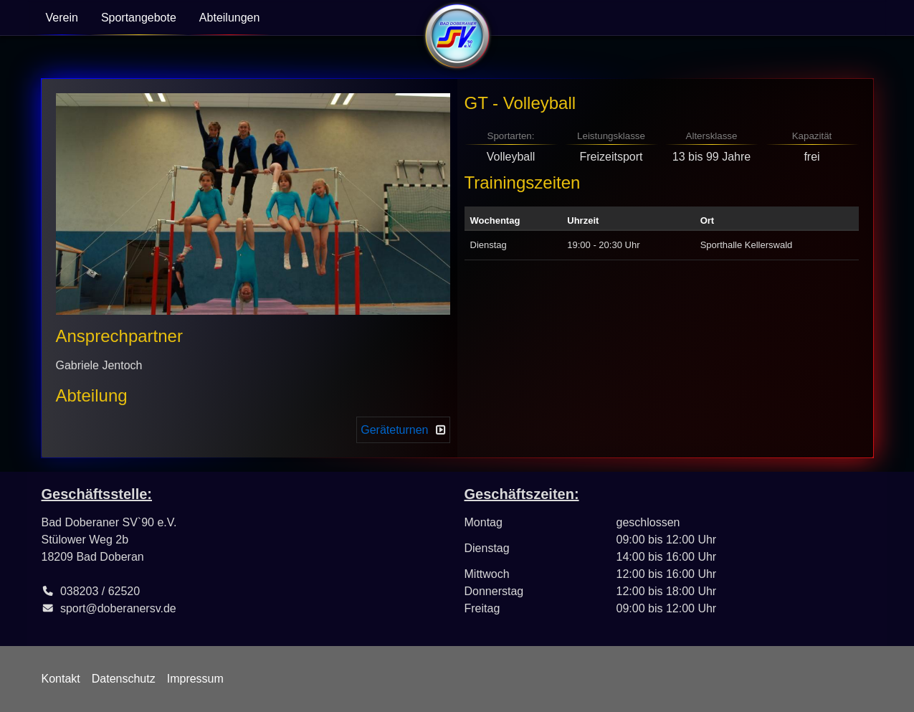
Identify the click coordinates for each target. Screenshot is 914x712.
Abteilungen (229, 17)
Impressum (195, 679)
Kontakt (61, 679)
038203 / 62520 (100, 591)
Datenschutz (124, 679)
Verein (62, 17)
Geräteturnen (394, 430)
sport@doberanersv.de (118, 608)
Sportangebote (138, 17)
